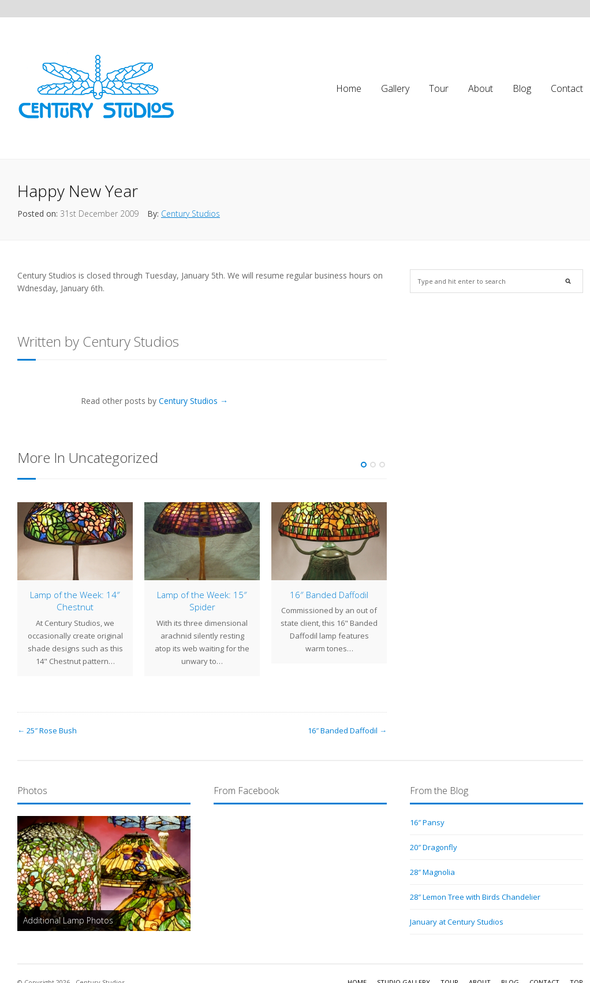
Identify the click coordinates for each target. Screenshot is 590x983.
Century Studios (190, 213)
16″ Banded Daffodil (329, 594)
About (480, 88)
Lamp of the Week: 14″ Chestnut (75, 601)
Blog (522, 88)
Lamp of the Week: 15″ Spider (202, 601)
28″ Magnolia (432, 872)
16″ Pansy (427, 822)
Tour (439, 88)
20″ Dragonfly (433, 847)
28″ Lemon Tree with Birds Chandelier (475, 897)
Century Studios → (193, 400)
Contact (567, 88)
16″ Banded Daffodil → (347, 730)
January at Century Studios (456, 922)
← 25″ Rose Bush (47, 730)
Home (348, 88)
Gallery (395, 88)
